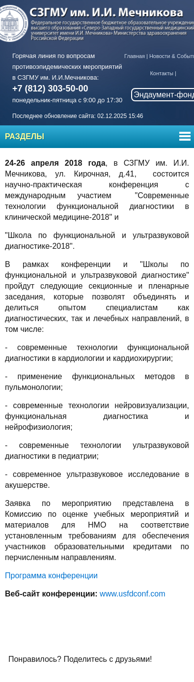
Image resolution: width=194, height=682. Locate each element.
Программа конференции (51, 575)
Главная (134, 56)
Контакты (161, 73)
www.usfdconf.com (132, 594)
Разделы (24, 136)
